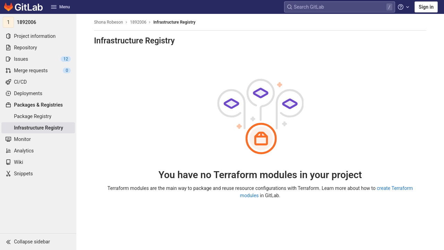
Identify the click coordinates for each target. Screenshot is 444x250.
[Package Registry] (38, 116)
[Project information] (38, 36)
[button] (38, 241)
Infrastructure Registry (174, 22)
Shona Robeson (108, 22)
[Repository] (38, 47)
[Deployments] (38, 93)
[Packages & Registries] (38, 104)
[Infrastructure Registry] (38, 127)
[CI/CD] (38, 82)
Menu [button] (60, 7)
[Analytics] (38, 150)
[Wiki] (38, 162)
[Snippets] (38, 173)
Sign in (426, 7)
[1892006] (38, 22)
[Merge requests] (38, 70)
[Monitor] (38, 139)
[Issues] (38, 59)
